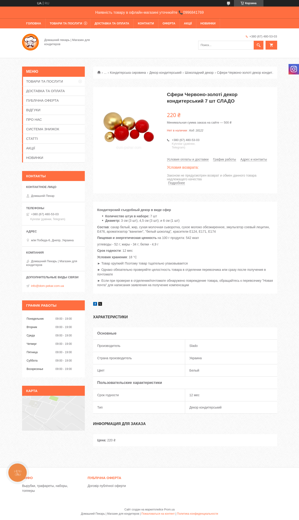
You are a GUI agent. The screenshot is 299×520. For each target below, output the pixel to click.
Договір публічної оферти (107, 486)
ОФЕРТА (169, 23)
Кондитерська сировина (128, 72)
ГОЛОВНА (33, 23)
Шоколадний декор (199, 72)
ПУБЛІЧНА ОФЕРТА (42, 100)
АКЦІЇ (188, 23)
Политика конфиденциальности (197, 513)
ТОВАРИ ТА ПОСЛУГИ (66, 23)
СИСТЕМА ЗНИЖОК (42, 129)
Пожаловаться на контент (158, 513)
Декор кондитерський (165, 72)
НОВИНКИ (208, 23)
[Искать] (258, 45)
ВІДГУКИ (33, 110)
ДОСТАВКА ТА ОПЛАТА (112, 23)
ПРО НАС (34, 119)
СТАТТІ (32, 139)
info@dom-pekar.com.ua (47, 286)
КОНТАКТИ (146, 23)
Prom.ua (169, 509)
